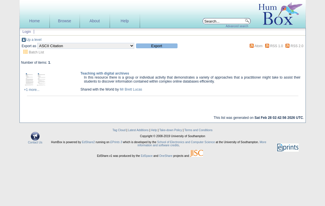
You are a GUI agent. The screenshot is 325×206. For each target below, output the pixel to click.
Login (27, 32)
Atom (259, 46)
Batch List (36, 52)
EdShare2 (88, 142)
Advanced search (237, 26)
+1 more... (32, 90)
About (94, 21)
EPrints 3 (116, 142)
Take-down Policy (170, 130)
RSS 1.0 (276, 46)
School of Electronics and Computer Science (186, 142)
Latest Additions (138, 130)
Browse (64, 21)
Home (34, 21)
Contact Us (35, 141)
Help (125, 21)
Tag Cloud (119, 130)
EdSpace (147, 155)
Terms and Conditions (198, 130)
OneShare (165, 155)
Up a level (34, 40)
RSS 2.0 (297, 46)
